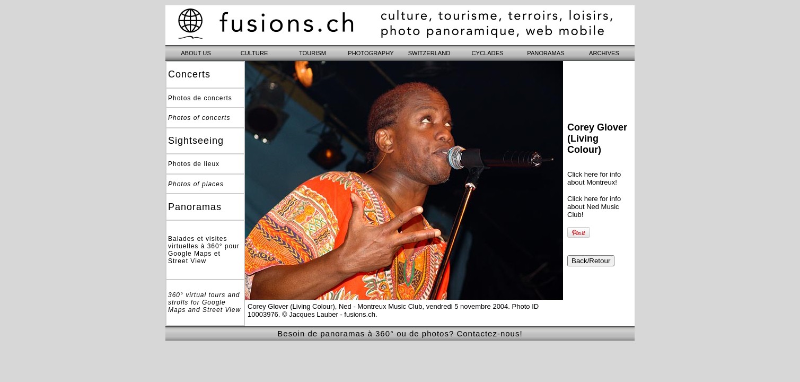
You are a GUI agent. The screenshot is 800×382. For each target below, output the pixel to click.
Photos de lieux (193, 164)
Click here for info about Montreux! (594, 178)
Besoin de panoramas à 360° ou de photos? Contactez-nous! (399, 333)
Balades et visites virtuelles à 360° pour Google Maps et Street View (204, 250)
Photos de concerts (200, 98)
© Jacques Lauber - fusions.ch (328, 314)
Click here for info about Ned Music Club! (594, 207)
